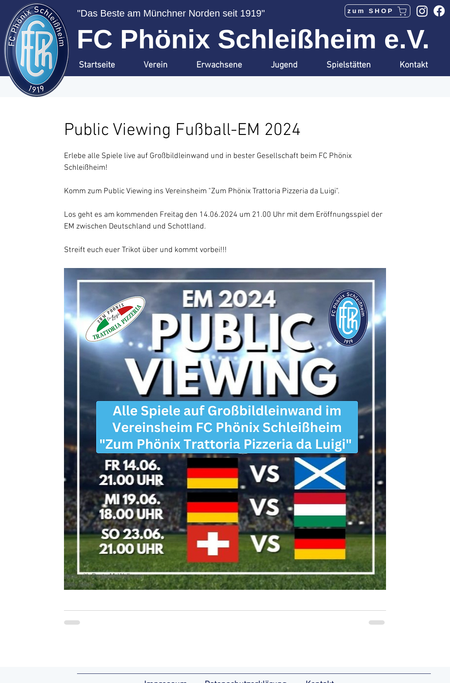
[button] (163, 65)
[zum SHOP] (377, 10)
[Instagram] (422, 10)
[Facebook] (439, 10)
